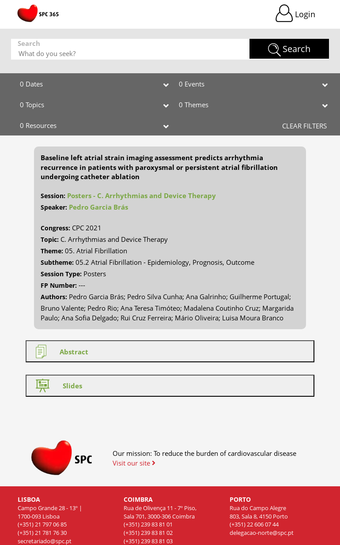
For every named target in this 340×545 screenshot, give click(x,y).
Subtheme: (57, 262)
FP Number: (59, 285)
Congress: (55, 228)
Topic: (50, 239)
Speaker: (54, 207)
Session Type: (61, 274)
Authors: (54, 297)
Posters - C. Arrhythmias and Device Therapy (141, 195)
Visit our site (134, 463)
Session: (53, 196)
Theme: (52, 251)
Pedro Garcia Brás (98, 207)
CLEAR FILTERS (304, 125)
